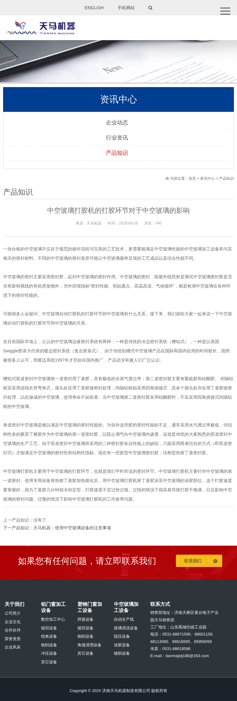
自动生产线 (124, 619)
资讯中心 (207, 178)
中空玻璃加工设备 (126, 607)
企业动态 (117, 123)
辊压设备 (122, 636)
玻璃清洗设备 (126, 628)
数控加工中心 (53, 619)
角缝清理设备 (89, 645)
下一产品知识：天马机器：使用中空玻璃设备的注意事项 (57, 527)
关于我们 (14, 604)
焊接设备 (85, 619)
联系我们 (202, 561)
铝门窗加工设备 (53, 607)
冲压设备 (49, 653)
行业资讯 (117, 138)
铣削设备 (49, 645)
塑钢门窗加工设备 (89, 607)
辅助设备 (122, 653)
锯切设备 (49, 628)
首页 (192, 178)
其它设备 (49, 662)
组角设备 (49, 636)
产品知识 (117, 153)
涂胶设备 (122, 645)
